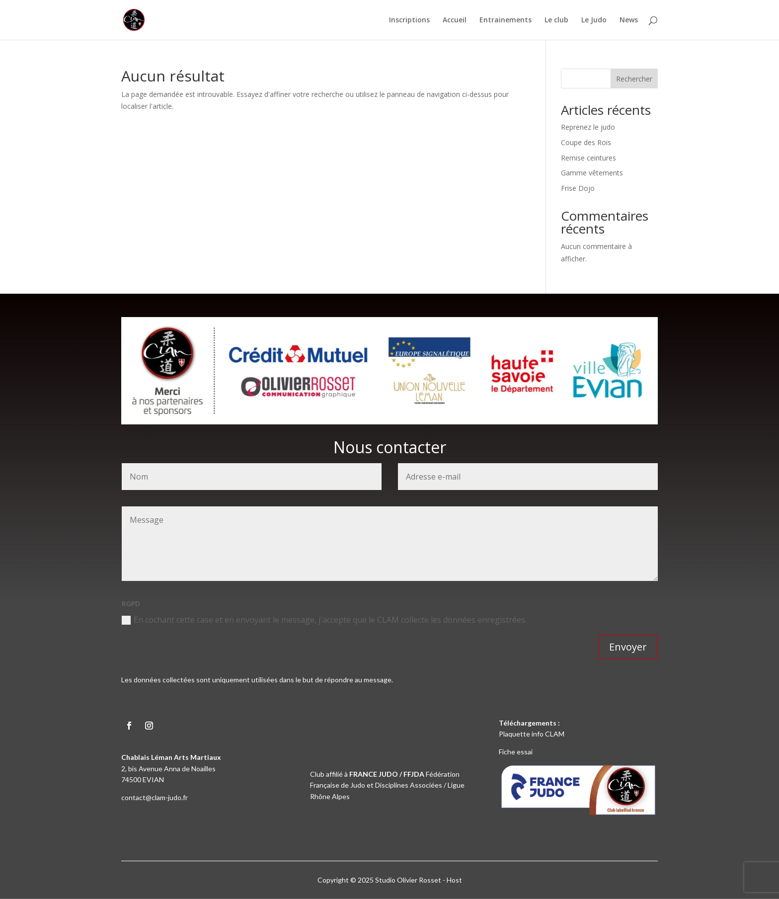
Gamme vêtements (592, 172)
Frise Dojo (578, 188)
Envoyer (628, 647)
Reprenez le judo (588, 127)
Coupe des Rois (586, 142)
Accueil (455, 20)
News (629, 20)
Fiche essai (516, 751)
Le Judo (594, 20)
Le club (556, 20)
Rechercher (634, 78)
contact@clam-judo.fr (154, 797)
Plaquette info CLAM (531, 734)
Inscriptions (409, 20)
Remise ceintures (588, 158)
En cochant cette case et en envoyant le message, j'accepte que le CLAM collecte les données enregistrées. (324, 619)
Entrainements (505, 20)
